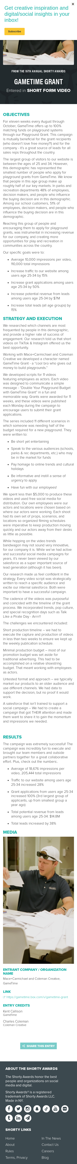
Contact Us (50, 1145)
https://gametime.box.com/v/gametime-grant (35, 997)
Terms (10, 1158)
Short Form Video (49, 90)
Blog (45, 1158)
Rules (9, 1151)
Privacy (22, 1158)
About (10, 1145)
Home (10, 1138)
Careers (48, 1151)
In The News (51, 1138)
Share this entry (38, 1046)
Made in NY (14, 1101)
